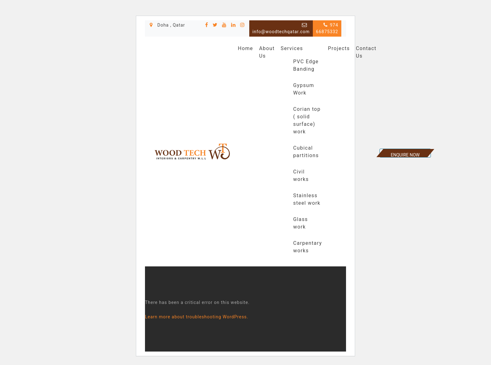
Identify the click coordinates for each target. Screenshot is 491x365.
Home (245, 48)
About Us (267, 52)
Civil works (301, 175)
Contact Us (366, 52)
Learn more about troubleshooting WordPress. (196, 316)
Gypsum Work (303, 89)
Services (292, 48)
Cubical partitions (306, 151)
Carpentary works (307, 247)
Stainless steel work (306, 199)
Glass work (300, 223)
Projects (339, 48)
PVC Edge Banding (305, 65)
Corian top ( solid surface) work (307, 120)
